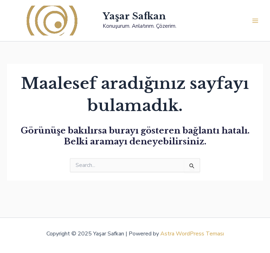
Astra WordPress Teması (192, 234)
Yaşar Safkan (134, 16)
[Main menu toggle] (255, 20)
